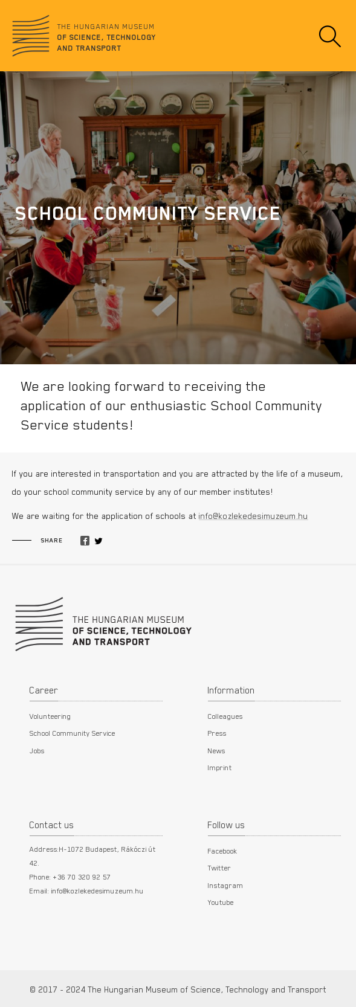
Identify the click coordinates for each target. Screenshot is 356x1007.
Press (217, 733)
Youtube (221, 902)
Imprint (220, 767)
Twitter (219, 867)
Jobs (37, 750)
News (216, 750)
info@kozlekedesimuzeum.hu (253, 516)
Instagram (226, 885)
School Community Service (72, 733)
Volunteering (50, 716)
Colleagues (225, 716)
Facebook (223, 850)
